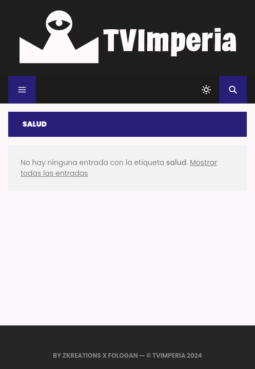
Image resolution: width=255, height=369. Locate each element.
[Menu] (22, 90)
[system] (206, 90)
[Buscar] (233, 90)
